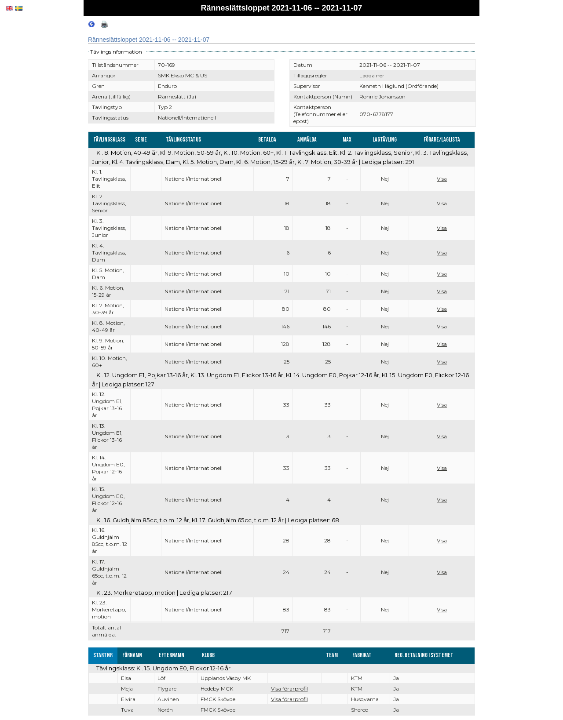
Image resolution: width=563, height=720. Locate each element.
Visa (442, 178)
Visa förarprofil (289, 688)
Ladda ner (371, 75)
